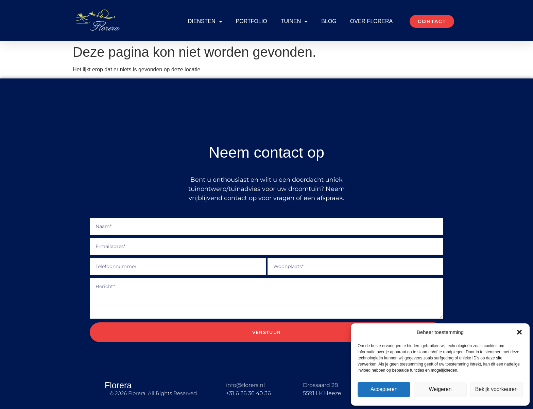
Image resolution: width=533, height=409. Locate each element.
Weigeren (440, 389)
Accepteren (384, 389)
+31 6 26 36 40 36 (248, 393)
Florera (118, 385)
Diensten (205, 21)
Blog (328, 21)
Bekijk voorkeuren (496, 389)
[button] (519, 332)
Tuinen (294, 21)
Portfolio (251, 21)
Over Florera (371, 21)
